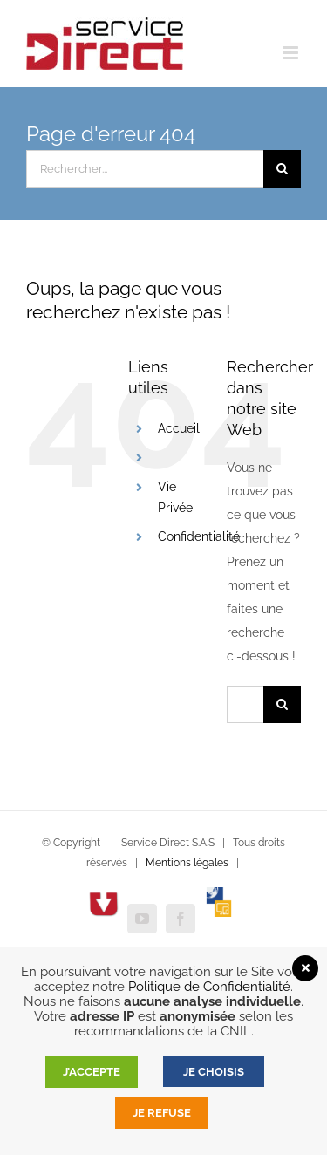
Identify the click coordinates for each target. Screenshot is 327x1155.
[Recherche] (282, 169)
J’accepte (91, 1071)
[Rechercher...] (144, 169)
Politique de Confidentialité (209, 986)
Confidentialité (199, 536)
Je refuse (162, 1112)
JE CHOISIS (213, 1071)
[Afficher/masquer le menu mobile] (292, 53)
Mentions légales (187, 863)
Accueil (179, 428)
